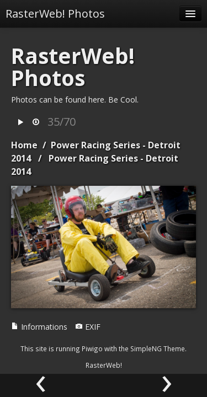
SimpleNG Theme (157, 348)
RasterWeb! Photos (55, 13)
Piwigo (92, 348)
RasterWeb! (104, 365)
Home (24, 145)
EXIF (87, 326)
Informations (39, 326)
